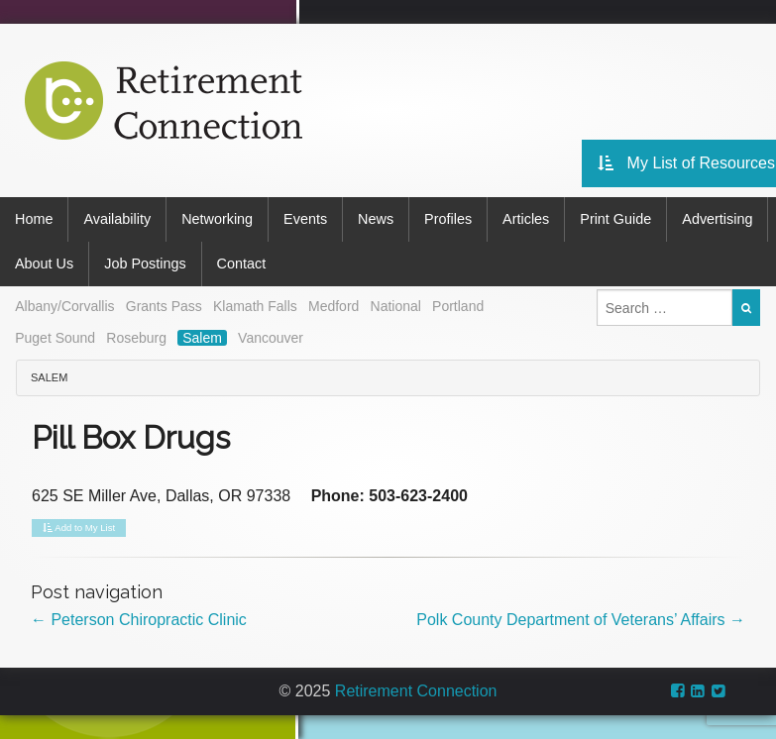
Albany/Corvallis (64, 306)
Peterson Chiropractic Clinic (139, 619)
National (396, 306)
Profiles (448, 219)
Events (305, 219)
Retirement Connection (416, 691)
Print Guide (615, 219)
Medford (333, 306)
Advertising (717, 219)
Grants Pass (164, 306)
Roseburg (136, 338)
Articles (525, 219)
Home (34, 219)
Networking (217, 219)
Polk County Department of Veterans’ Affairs (580, 619)
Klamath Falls (255, 306)
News (375, 219)
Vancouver (270, 338)
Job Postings (144, 263)
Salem (202, 338)
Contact (242, 263)
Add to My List (79, 528)
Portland (458, 306)
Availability (117, 219)
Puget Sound (55, 338)
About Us (44, 263)
